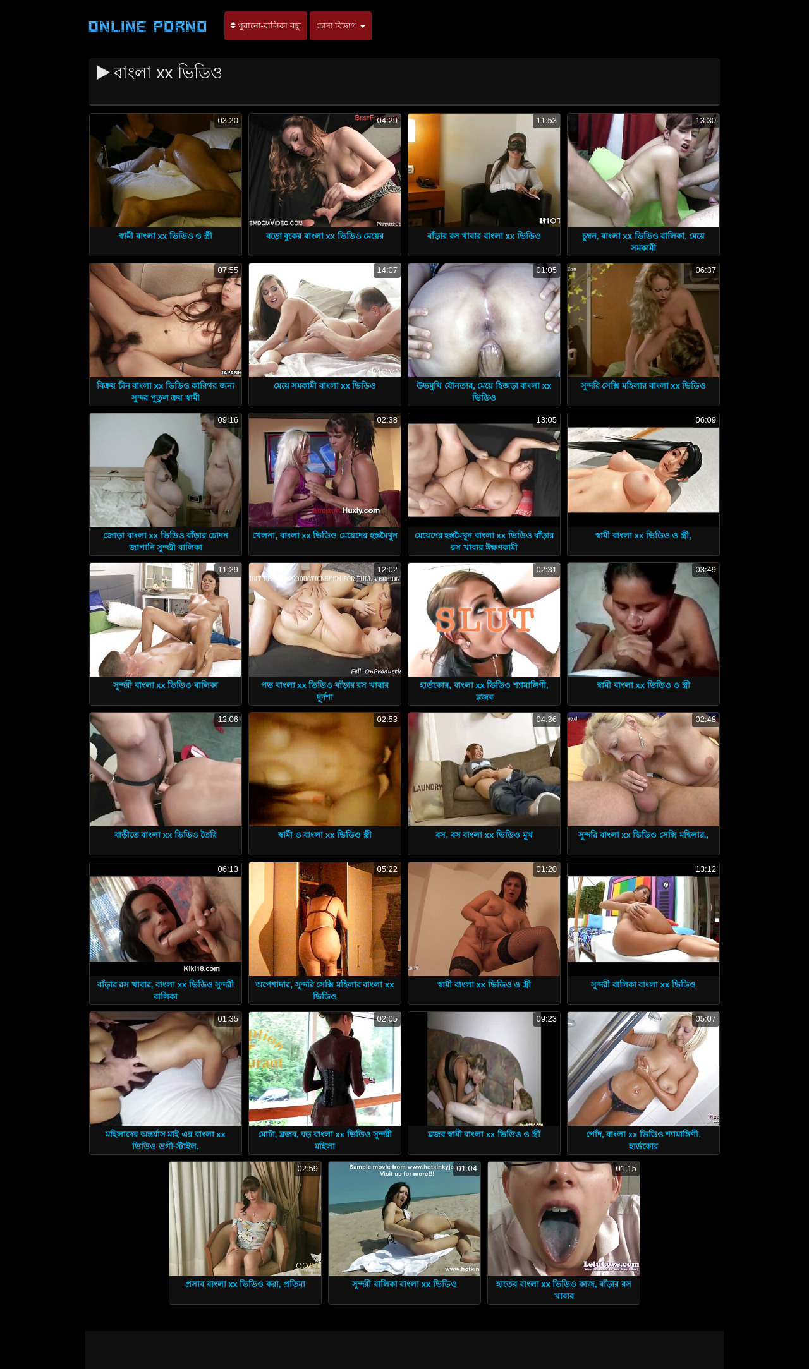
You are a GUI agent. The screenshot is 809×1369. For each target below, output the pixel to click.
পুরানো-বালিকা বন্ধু (266, 25)
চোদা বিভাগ (340, 25)
